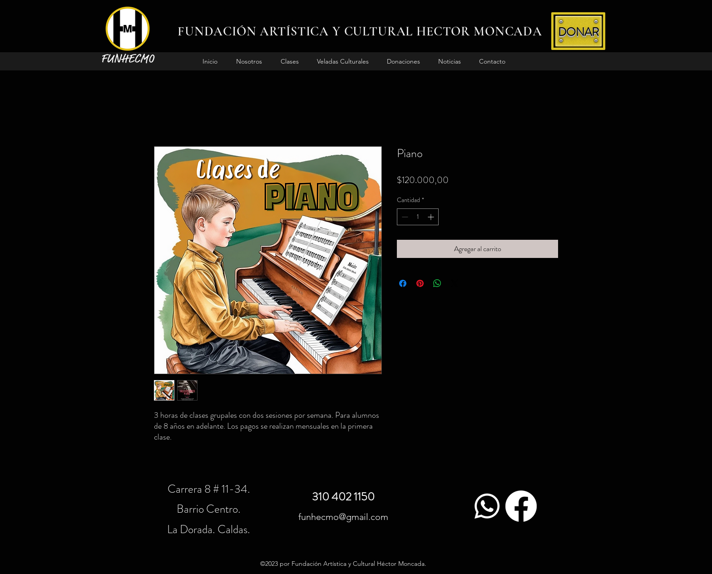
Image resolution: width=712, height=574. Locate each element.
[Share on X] (454, 283)
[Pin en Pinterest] (420, 283)
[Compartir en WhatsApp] (437, 283)
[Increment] (431, 217)
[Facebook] (521, 506)
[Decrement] (404, 217)
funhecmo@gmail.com (343, 516)
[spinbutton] (418, 217)
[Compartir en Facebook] (402, 283)
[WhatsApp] (487, 506)
